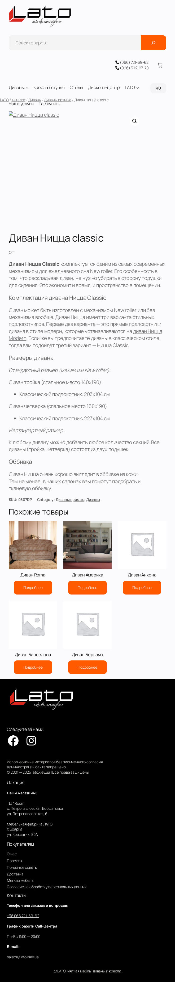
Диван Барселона (33, 654)
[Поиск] (153, 42)
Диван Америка (87, 574)
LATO (4, 99)
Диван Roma (32, 574)
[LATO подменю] (137, 87)
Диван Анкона (142, 574)
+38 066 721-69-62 (23, 915)
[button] (134, 121)
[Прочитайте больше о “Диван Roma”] (33, 588)
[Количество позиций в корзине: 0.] (160, 65)
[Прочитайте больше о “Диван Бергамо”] (87, 667)
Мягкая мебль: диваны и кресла (94, 970)
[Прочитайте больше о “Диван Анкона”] (142, 588)
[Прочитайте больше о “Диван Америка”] (87, 588)
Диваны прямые (70, 499)
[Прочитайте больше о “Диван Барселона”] (33, 667)
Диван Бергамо (87, 654)
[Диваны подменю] (27, 87)
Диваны (34, 99)
